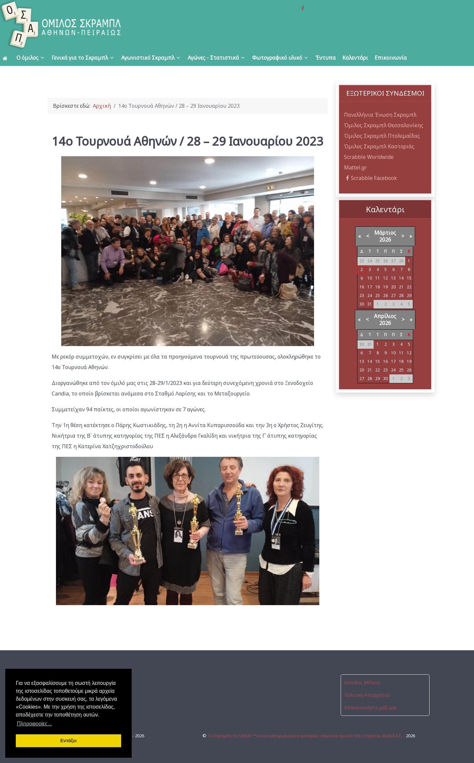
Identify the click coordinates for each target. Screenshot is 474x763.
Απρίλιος (385, 316)
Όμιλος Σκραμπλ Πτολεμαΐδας (382, 135)
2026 (385, 239)
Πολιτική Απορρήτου (367, 695)
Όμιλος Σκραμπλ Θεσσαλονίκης (383, 125)
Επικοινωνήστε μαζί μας (370, 707)
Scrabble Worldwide (369, 157)
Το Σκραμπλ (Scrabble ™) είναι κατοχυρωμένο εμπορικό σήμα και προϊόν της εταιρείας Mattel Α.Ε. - (306, 736)
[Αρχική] (6, 58)
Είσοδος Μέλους (362, 682)
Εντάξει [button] (68, 740)
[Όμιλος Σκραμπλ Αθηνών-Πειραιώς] (95, 24)
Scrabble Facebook (370, 178)
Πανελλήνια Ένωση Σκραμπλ (380, 114)
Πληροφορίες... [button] (34, 723)
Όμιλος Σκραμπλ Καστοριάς (379, 146)
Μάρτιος (385, 232)
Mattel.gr (355, 167)
